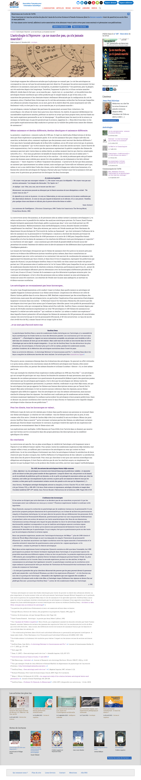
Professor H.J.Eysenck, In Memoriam (37, 682)
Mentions (73, 773)
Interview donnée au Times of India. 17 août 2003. (29, 657)
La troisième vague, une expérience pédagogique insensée (89, 710)
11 (90, 311)
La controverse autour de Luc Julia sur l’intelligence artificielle (65, 710)
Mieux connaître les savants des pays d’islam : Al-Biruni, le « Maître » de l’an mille (19, 711)
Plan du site (36, 773)
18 (48, 580)
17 (75, 572)
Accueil (12, 32)
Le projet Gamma (57, 747)
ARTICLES (60, 8)
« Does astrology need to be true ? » (35, 669)
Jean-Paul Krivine (111, 100)
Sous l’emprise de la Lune (100, 748)
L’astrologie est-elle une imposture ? (17, 748)
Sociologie (92, 715)
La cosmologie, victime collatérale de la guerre (116, 162)
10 (41, 311)
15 (36, 419)
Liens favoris (50, 773)
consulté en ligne (76, 354)
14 (47, 402)
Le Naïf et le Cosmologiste (117, 146)
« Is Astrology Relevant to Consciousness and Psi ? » (48, 644)
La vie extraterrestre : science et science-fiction (118, 132)
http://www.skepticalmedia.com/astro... (32, 666)
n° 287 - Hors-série (121, 34)
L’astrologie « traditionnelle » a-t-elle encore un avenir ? (119, 154)
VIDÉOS (94, 8)
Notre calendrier (78, 747)
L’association (48, 8)
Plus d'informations (109, 120)
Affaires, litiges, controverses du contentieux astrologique (36, 750)
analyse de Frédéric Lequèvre (26, 622)
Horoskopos (119, 747)
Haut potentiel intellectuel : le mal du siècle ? (111, 710)
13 (80, 372)
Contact (62, 773)
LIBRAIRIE (86, 8)
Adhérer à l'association (60, 27)
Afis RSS (84, 773)
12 (20, 337)
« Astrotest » (27, 660)
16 (71, 535)
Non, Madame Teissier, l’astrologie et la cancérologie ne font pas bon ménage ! (119, 173)
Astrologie (34, 42)
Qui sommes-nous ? (20, 773)
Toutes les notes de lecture (118, 758)
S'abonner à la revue (79, 27)
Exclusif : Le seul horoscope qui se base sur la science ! (118, 139)
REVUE (68, 8)
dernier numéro (96, 17)
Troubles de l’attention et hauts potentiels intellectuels (42, 710)
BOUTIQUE (76, 8)
